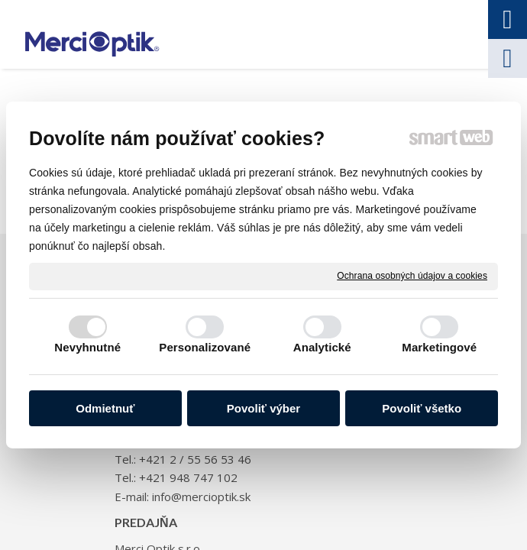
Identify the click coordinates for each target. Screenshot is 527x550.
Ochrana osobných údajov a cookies (412, 275)
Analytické (322, 347)
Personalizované (205, 347)
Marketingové (439, 347)
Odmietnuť (105, 408)
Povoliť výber (263, 408)
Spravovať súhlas (343, 513)
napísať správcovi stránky (371, 499)
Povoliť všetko (421, 408)
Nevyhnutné (87, 347)
